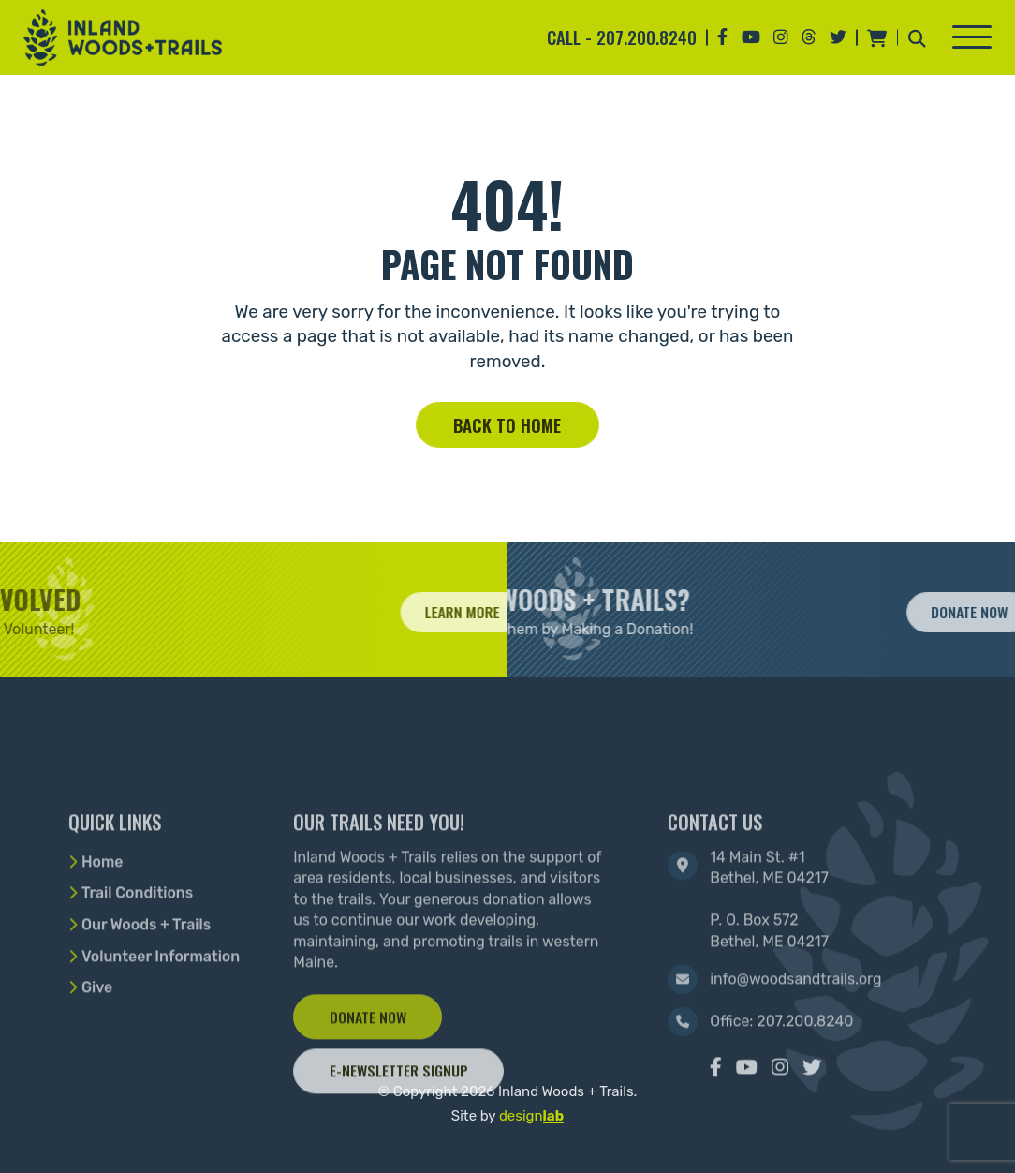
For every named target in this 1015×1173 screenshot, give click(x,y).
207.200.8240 (646, 37)
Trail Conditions (137, 945)
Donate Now (368, 1068)
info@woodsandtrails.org (795, 1030)
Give (96, 1039)
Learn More (488, 612)
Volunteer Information (160, 1008)
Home (102, 913)
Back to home (507, 425)
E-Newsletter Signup (399, 1122)
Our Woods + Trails (146, 976)
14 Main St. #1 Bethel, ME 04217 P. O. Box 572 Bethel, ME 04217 (769, 950)
